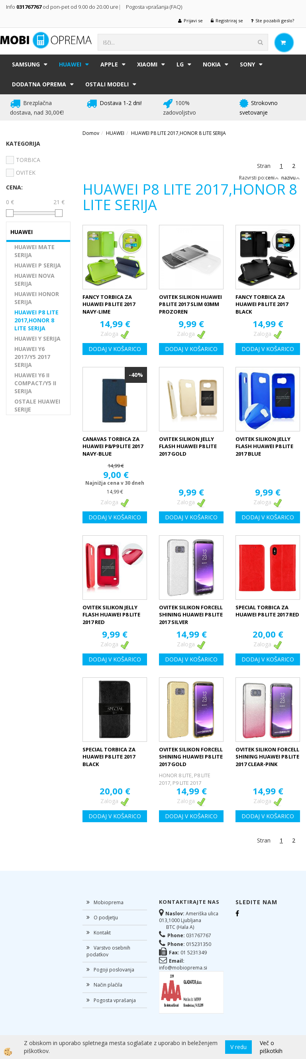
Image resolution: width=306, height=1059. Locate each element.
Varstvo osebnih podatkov (108, 951)
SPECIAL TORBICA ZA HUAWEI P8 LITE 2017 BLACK (108, 757)
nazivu (290, 177)
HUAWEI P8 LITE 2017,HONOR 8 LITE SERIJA (36, 320)
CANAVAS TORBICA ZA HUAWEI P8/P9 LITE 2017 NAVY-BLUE (112, 446)
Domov (90, 133)
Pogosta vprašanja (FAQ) (154, 6)
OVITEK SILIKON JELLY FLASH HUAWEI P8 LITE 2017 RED (111, 615)
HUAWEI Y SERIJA (37, 338)
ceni (272, 177)
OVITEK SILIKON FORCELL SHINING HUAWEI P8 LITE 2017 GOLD (191, 757)
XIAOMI (147, 64)
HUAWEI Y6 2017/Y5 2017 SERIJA (32, 357)
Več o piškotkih (271, 1047)
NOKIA (212, 64)
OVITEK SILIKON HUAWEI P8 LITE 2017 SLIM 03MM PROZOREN (190, 304)
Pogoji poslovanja (114, 969)
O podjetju (106, 917)
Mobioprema (109, 902)
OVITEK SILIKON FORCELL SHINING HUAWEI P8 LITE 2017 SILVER (191, 615)
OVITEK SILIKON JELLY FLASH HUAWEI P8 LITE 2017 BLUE (264, 446)
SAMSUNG (26, 64)
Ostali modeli (107, 84)
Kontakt (102, 932)
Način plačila (108, 984)
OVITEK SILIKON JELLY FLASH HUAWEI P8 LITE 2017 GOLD (188, 446)
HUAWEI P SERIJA (37, 265)
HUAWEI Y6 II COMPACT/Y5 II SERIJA (35, 383)
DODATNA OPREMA (39, 84)
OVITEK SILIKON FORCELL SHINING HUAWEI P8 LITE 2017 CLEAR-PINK (267, 757)
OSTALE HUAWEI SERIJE (37, 405)
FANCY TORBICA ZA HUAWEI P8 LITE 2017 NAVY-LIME (108, 304)
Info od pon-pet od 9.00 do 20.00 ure (62, 6)
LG (180, 64)
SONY (247, 64)
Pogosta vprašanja (115, 1000)
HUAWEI (70, 64)
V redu (238, 1047)
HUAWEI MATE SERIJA (34, 251)
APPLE (109, 64)
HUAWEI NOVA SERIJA (34, 279)
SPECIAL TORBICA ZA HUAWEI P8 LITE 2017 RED (267, 611)
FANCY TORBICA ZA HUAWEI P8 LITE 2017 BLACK (261, 304)
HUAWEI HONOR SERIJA (36, 298)
